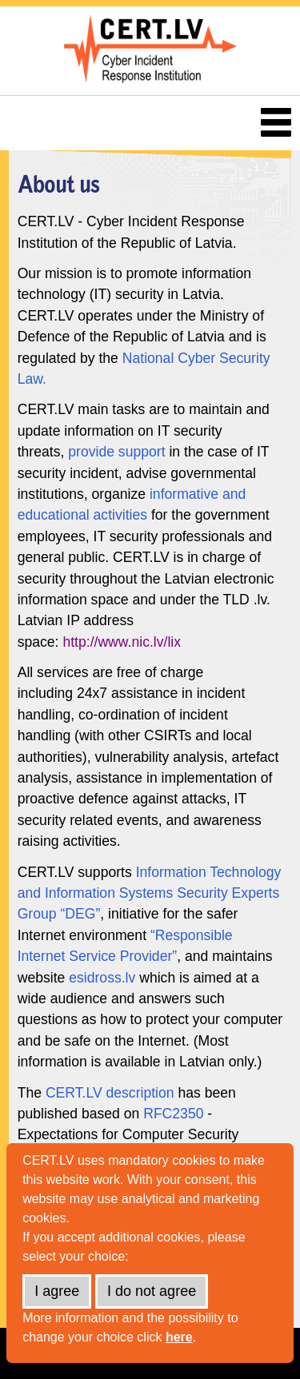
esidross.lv (102, 978)
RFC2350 (173, 1114)
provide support (116, 452)
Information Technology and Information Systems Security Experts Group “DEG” (150, 893)
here (179, 1337)
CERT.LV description (110, 1093)
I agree (56, 1291)
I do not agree (151, 1291)
